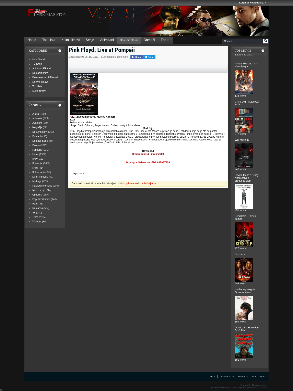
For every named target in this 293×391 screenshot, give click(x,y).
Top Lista (48, 40)
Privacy (243, 376)
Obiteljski (37, 194)
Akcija (35, 114)
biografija (37, 127)
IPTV (35, 158)
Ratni (35, 203)
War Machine (242, 139)
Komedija (37, 163)
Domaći (149, 40)
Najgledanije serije (42, 185)
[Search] (242, 41)
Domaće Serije (40, 140)
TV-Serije (37, 64)
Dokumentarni (129, 40)
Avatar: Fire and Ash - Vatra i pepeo (246, 65)
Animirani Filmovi (41, 68)
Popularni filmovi (41, 199)
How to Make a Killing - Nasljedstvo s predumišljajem (247, 178)
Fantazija (37, 149)
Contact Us (227, 376)
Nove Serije (38, 190)
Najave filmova (40, 82)
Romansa (37, 208)
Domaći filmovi (40, 73)
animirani (37, 118)
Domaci (36, 136)
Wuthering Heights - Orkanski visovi (245, 291)
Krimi (35, 167)
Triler (35, 217)
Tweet (149, 57)
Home (31, 40)
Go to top (258, 376)
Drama (36, 145)
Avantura (37, 122)
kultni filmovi (39, 176)
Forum (165, 40)
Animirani (107, 40)
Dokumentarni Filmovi (45, 77)
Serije (90, 40)
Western (36, 221)
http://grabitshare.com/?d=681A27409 (148, 162)
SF (33, 212)
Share (136, 57)
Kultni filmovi (70, 40)
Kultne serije (39, 172)
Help (212, 376)
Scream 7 (240, 254)
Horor (35, 154)
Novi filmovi (38, 59)
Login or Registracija (252, 2)
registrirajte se (148, 183)
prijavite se (132, 183)
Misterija (37, 181)
